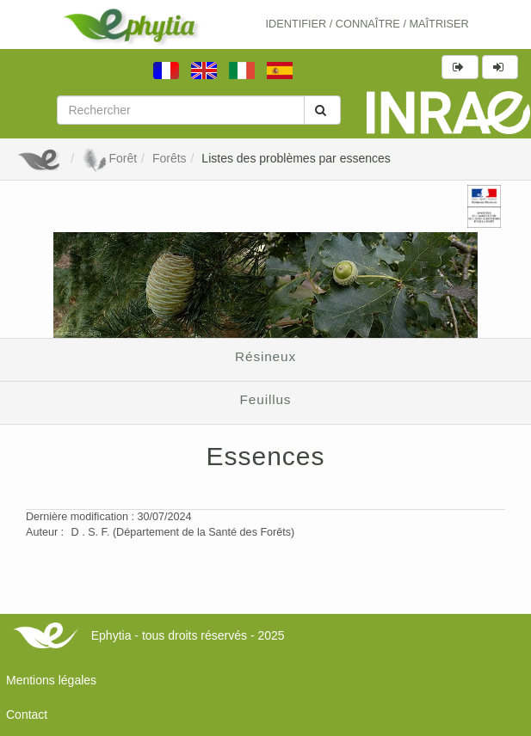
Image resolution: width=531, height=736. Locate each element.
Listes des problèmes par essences (295, 158)
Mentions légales (51, 680)
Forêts (169, 158)
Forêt (109, 158)
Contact (26, 714)
